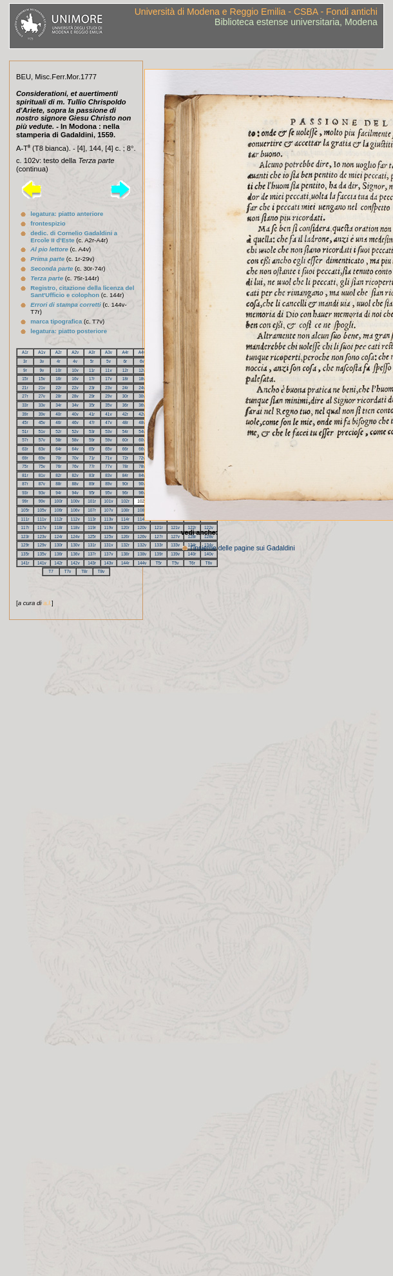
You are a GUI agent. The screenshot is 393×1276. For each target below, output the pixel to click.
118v (75, 527)
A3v (108, 352)
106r (58, 510)
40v (75, 414)
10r (58, 370)
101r (92, 501)
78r (125, 466)
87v (42, 483)
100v (75, 501)
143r (92, 563)
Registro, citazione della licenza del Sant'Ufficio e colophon (82, 291)
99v (42, 501)
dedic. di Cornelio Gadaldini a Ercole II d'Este (73, 236)
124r (58, 536)
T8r (84, 571)
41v (108, 414)
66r (125, 449)
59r (92, 440)
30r (125, 396)
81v (42, 475)
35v (108, 405)
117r (25, 527)
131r (92, 545)
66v (142, 449)
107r (92, 510)
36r (125, 405)
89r (92, 483)
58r (58, 440)
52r (58, 431)
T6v (209, 563)
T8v (101, 571)
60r (125, 440)
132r (125, 545)
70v (75, 458)
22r (58, 387)
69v (42, 458)
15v (42, 378)
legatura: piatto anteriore (66, 213)
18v (142, 378)
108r (125, 510)
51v (42, 431)
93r (25, 492)
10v (75, 370)
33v (42, 405)
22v (75, 387)
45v (42, 422)
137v (108, 554)
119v (108, 527)
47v (108, 422)
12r (125, 370)
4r (59, 361)
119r (92, 527)
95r (92, 492)
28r (58, 396)
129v (41, 545)
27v (42, 396)
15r (25, 378)
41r (92, 414)
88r (58, 483)
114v (141, 519)
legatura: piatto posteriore (68, 330)
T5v (175, 563)
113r (92, 519)
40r (58, 414)
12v (142, 370)
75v (42, 466)
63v (42, 449)
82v (75, 475)
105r (25, 510)
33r (25, 405)
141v (41, 563)
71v (108, 458)
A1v (41, 352)
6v (142, 361)
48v (142, 422)
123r (25, 536)
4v (75, 361)
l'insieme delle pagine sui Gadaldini (243, 548)
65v (108, 449)
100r (58, 501)
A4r (125, 352)
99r (25, 501)
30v (142, 396)
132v (141, 545)
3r (25, 361)
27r (25, 396)
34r (58, 405)
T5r (158, 563)
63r (25, 449)
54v (142, 431)
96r (125, 492)
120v (141, 527)
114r (125, 519)
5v (108, 361)
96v (142, 492)
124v (75, 536)
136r (58, 554)
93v (42, 492)
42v (142, 414)
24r (125, 387)
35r (92, 405)
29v (108, 396)
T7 (50, 571)
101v (108, 501)
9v (41, 370)
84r (125, 475)
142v (75, 563)
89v (108, 483)
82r (58, 475)
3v (41, 361)
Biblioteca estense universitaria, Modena (296, 22)
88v (75, 483)
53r (92, 431)
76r (58, 466)
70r (58, 458)
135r (25, 554)
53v (108, 431)
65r (92, 449)
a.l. (47, 602)
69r (25, 458)
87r (25, 483)
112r (58, 519)
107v (108, 510)
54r (125, 431)
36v (142, 405)
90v (142, 483)
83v (108, 475)
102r (125, 501)
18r (125, 378)
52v (75, 431)
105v (41, 510)
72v (142, 458)
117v (41, 527)
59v (108, 440)
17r (92, 378)
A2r (58, 352)
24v (142, 387)
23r (92, 387)
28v (75, 396)
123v (41, 536)
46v (75, 422)
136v (75, 554)
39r (25, 414)
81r (25, 475)
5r (92, 361)
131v (108, 545)
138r (125, 554)
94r (58, 492)
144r (125, 563)
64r (58, 449)
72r (125, 458)
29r (92, 396)
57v (42, 440)
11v (108, 370)
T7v (68, 571)
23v (108, 387)
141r (25, 563)
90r (125, 483)
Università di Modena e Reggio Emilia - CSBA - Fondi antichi (256, 11)
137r (92, 554)
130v (75, 545)
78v (142, 466)
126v (141, 536)
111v (41, 519)
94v (75, 492)
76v (75, 466)
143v (108, 563)
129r (25, 545)
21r (25, 387)
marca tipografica (56, 321)
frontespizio (47, 223)
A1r (25, 352)
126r (125, 536)
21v (42, 387)
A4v (142, 352)
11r (92, 370)
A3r (92, 352)
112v (75, 519)
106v (75, 510)
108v (141, 510)
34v (75, 405)
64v (75, 449)
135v (41, 554)
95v (108, 492)
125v (108, 536)
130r (58, 545)
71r (92, 458)
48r (125, 422)
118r (58, 527)
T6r (192, 563)
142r (58, 563)
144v (141, 563)
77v (108, 466)
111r (25, 519)
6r (126, 361)
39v (42, 414)
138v (141, 554)
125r (92, 536)
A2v (75, 352)
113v (108, 519)
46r (58, 422)
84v (142, 475)
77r (92, 466)
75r (25, 466)
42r (125, 414)
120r (125, 527)
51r (25, 431)
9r (25, 370)
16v (75, 378)
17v (108, 378)
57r (25, 440)
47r (92, 422)
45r (25, 422)
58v (75, 440)
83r (92, 475)
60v (142, 440)
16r (58, 378)
